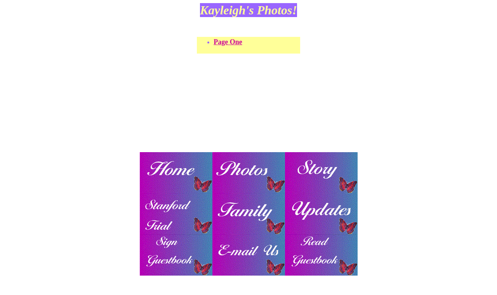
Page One (228, 42)
